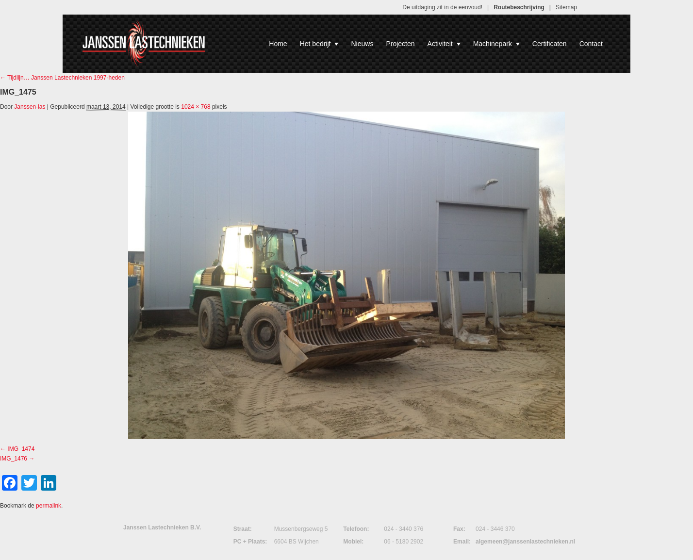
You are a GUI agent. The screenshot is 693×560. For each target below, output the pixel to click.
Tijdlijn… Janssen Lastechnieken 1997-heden (62, 77)
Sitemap (566, 7)
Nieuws (362, 44)
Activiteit (444, 44)
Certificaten (549, 44)
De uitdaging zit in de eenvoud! (442, 7)
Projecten (400, 44)
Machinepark (496, 44)
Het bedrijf (319, 44)
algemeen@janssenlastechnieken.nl (525, 541)
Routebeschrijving (519, 7)
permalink (48, 505)
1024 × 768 (195, 106)
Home (278, 44)
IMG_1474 (20, 448)
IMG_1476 (13, 458)
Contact (591, 44)
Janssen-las (29, 106)
